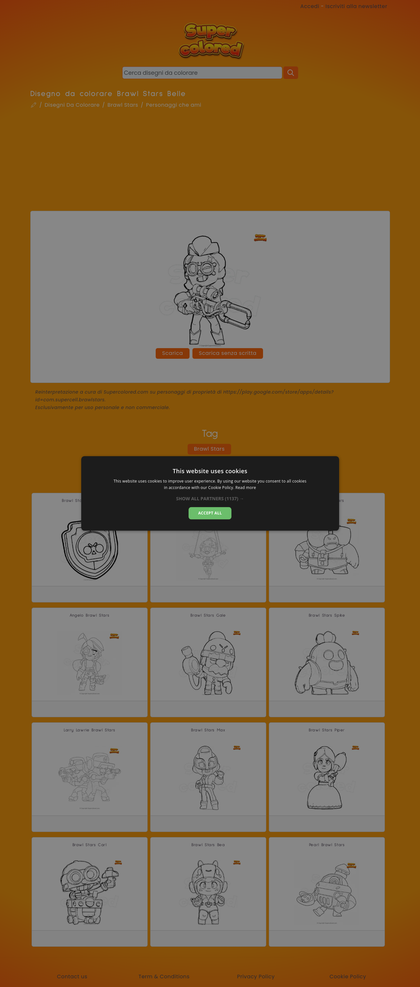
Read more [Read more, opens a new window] (245, 488)
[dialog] (210, 493)
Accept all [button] (210, 513)
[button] (210, 499)
